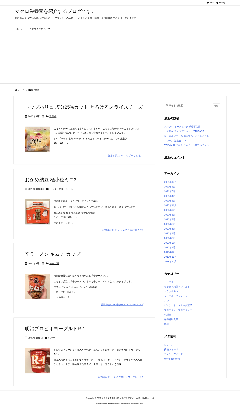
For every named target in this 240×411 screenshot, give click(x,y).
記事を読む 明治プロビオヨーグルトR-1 (120, 377)
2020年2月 (169, 242)
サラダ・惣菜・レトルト (62, 189)
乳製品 (53, 116)
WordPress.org (172, 358)
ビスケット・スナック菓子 (178, 305)
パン (166, 300)
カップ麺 (54, 263)
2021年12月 (170, 182)
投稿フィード (171, 349)
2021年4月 (169, 196)
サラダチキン (171, 291)
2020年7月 (169, 219)
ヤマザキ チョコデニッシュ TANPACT (184, 131)
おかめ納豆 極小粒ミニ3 (50, 179)
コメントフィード (173, 354)
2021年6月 (169, 186)
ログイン (169, 344)
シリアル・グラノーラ (176, 296)
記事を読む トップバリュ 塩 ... (125, 155)
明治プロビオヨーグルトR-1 (55, 328)
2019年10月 (170, 261)
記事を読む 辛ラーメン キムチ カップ (122, 304)
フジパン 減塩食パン (175, 140)
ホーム (21, 90)
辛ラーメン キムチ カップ (52, 254)
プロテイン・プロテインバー (179, 310)
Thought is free (137, 403)
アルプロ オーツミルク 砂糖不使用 (182, 126)
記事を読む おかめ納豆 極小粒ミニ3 (122, 230)
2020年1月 (169, 247)
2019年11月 (170, 256)
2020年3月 (169, 238)
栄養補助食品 (171, 319)
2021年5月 (169, 191)
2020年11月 (170, 205)
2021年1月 (169, 200)
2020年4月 (169, 233)
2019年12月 (170, 252)
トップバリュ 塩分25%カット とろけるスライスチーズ (84, 107)
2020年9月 (169, 210)
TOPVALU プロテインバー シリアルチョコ (186, 145)
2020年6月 (169, 224)
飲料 (166, 324)
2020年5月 (169, 228)
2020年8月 (169, 214)
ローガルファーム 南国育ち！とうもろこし (186, 136)
